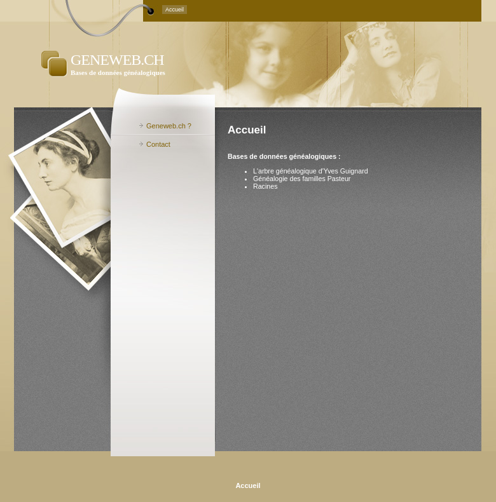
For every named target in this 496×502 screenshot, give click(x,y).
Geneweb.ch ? (168, 126)
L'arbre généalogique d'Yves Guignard (310, 171)
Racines (265, 186)
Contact (158, 144)
